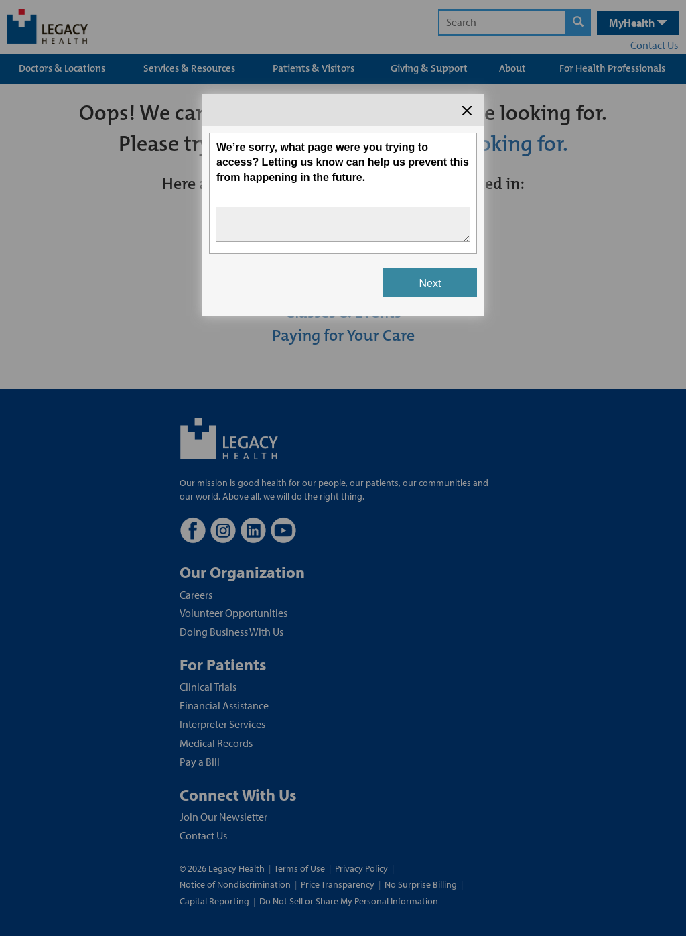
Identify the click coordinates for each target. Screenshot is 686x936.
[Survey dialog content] (343, 205)
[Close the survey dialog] (467, 110)
